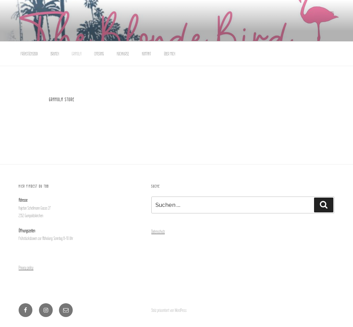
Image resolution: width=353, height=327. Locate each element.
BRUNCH (55, 53)
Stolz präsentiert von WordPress (168, 310)
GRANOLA (76, 53)
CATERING (99, 53)
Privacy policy (26, 267)
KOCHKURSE (123, 53)
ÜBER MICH (169, 53)
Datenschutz (158, 231)
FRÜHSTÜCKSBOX (29, 53)
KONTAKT (146, 53)
